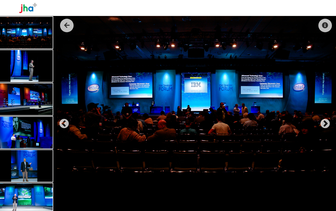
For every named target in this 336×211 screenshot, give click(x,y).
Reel (287, 7)
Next (322, 121)
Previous (61, 121)
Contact (307, 7)
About (246, 7)
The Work (267, 7)
